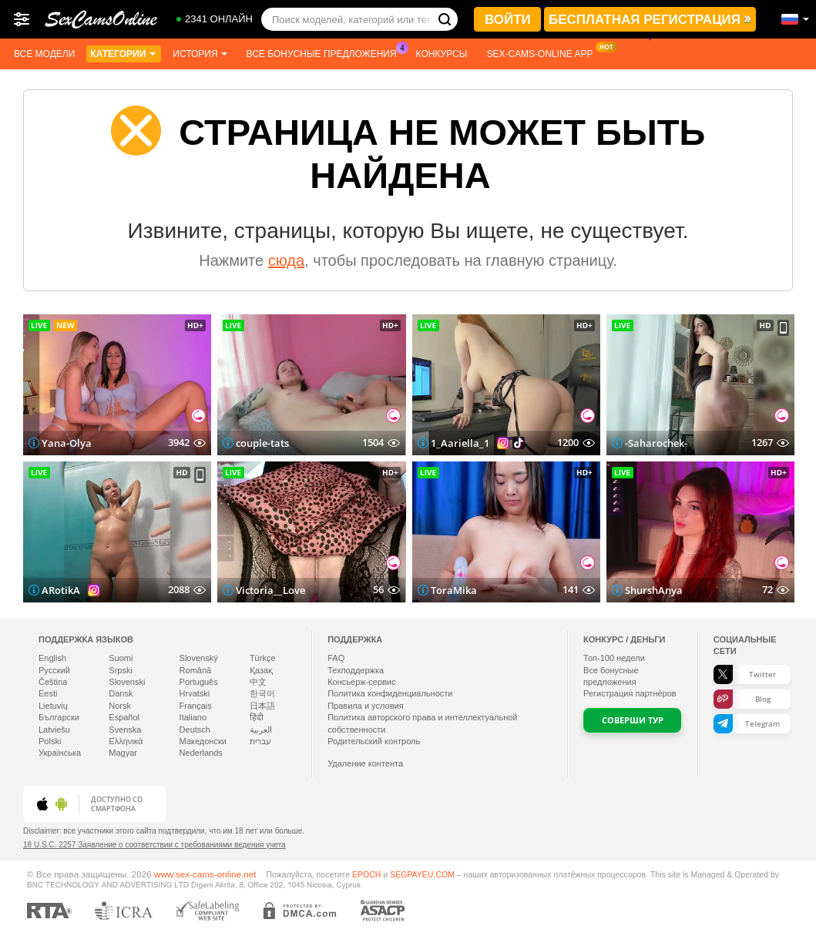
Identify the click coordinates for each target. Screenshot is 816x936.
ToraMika (454, 590)
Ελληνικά (126, 741)
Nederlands (201, 752)
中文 (258, 681)
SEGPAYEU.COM (422, 874)
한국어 (262, 693)
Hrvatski (195, 693)
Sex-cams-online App (543, 52)
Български (59, 717)
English (52, 658)
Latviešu (54, 729)
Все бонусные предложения (326, 52)
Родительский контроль (373, 741)
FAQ (335, 658)
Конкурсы (442, 54)
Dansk (121, 693)
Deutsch (195, 729)
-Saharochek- (656, 443)
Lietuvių (53, 705)
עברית (260, 741)
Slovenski (127, 681)
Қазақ (261, 670)
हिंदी (257, 717)
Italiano (193, 717)
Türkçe (263, 658)
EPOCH (366, 874)
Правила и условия (365, 705)
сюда (286, 260)
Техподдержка (355, 670)
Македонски (203, 741)
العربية (261, 729)
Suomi (121, 658)
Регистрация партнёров (630, 693)
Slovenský (199, 658)
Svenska (125, 729)
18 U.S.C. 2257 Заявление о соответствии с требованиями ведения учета (154, 844)
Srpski (121, 670)
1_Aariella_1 (460, 443)
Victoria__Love (270, 590)
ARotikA (61, 590)
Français (196, 705)
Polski (50, 741)
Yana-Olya (67, 443)
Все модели (44, 54)
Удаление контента (365, 763)
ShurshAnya (654, 590)
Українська (60, 752)
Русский (54, 670)
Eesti (48, 693)
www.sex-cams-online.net (205, 874)
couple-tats (262, 443)
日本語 (262, 705)
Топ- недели (614, 658)
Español (124, 717)
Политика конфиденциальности (389, 693)
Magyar (123, 752)
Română (196, 670)
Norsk (120, 705)
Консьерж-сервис (361, 681)
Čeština (53, 681)
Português (199, 681)
